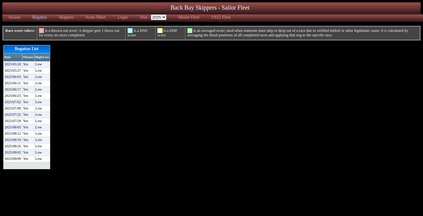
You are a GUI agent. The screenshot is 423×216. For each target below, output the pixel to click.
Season (14, 17)
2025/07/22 (13, 114)
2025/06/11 (13, 83)
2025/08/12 (13, 133)
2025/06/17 (13, 89)
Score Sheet (95, 17)
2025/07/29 (13, 121)
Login (122, 17)
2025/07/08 (13, 108)
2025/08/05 (13, 127)
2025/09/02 (13, 152)
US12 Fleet (221, 17)
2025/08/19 (13, 140)
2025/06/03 (13, 77)
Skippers (66, 17)
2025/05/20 (13, 64)
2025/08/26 (13, 146)
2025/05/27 (13, 70)
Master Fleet (188, 17)
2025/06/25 (13, 96)
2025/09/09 (13, 159)
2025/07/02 (13, 102)
